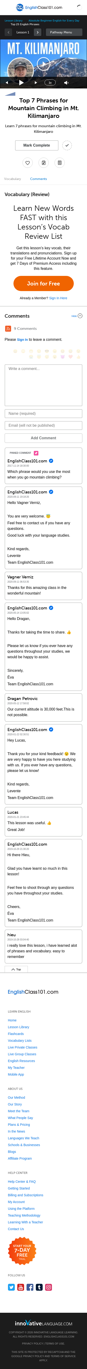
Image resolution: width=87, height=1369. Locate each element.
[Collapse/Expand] (43, 315)
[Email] (43, 425)
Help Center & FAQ (22, 1181)
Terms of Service (63, 1356)
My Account (16, 1202)
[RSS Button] (8, 328)
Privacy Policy (32, 1343)
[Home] (39, 11)
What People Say (20, 1118)
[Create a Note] (44, 163)
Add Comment (43, 438)
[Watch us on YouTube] (20, 1287)
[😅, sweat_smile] (70, 351)
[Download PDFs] (60, 163)
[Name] (43, 413)
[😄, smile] (15, 351)
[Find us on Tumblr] (39, 1287)
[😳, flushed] (23, 351)
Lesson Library (14, 20)
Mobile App (16, 1074)
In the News (16, 1131)
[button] (79, 7)
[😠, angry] (55, 351)
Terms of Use (54, 1343)
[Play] (22, 83)
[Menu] (7, 7)
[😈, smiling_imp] (63, 356)
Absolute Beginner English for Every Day (54, 20)
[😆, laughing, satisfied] (63, 351)
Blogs (12, 1152)
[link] (37, 32)
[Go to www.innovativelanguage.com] (43, 1322)
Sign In (22, 339)
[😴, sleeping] (47, 356)
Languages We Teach (23, 1138)
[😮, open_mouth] (55, 356)
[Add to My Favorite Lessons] (28, 163)
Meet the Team (18, 1111)
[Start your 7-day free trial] (22, 1251)
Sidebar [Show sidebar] (64, 32)
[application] (43, 63)
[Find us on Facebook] (30, 1287)
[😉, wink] (78, 351)
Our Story (15, 1104)
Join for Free (43, 283)
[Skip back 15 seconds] (7, 83)
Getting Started (19, 1188)
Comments (38, 179)
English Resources (21, 1061)
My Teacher (16, 1068)
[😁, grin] (31, 351)
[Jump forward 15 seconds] (36, 83)
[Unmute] (66, 83)
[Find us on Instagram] (48, 1287)
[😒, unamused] (39, 351)
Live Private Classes (22, 1047)
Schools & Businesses (24, 1145)
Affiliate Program (20, 1158)
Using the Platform (21, 1209)
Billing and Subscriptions (25, 1195)
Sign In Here (58, 298)
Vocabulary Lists (20, 1040)
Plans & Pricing (19, 1124)
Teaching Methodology (24, 1215)
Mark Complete (36, 145)
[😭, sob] (31, 356)
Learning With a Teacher (25, 1222)
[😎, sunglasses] (47, 351)
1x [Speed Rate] (50, 82)
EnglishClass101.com (59, 1336)
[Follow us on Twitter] (11, 1287)
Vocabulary (12, 179)
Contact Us (16, 1229)
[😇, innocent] (39, 356)
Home (12, 1020)
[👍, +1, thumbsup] (78, 356)
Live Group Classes (22, 1054)
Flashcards (16, 1034)
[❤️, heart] (70, 356)
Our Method (16, 1097)
